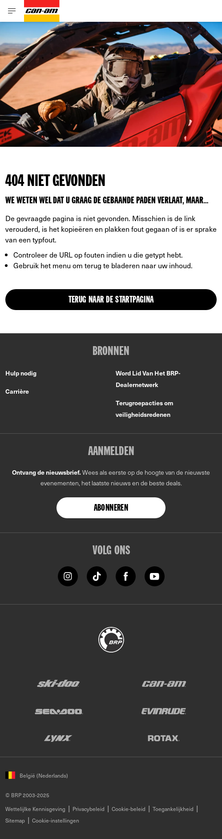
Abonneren (111, 508)
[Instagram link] (68, 575)
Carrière (17, 391)
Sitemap (15, 820)
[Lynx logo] (58, 737)
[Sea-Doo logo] (58, 710)
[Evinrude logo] (164, 710)
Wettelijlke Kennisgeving (35, 809)
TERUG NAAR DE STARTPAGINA (111, 300)
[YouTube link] (155, 575)
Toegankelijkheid (173, 809)
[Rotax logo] (164, 737)
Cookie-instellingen (55, 820)
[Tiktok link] (97, 575)
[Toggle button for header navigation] (12, 11)
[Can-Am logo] (42, 11)
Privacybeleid (89, 809)
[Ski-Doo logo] (58, 683)
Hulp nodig (20, 373)
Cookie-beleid (128, 809)
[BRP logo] (111, 638)
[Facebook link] (126, 575)
